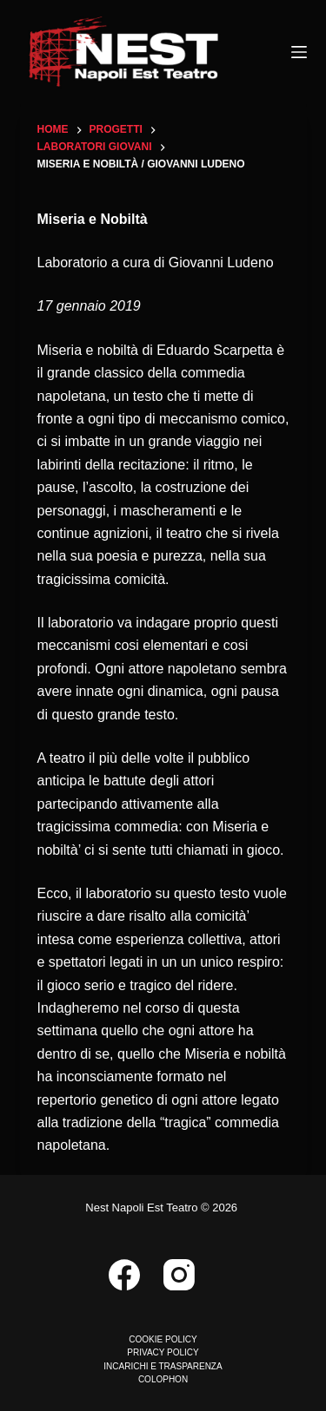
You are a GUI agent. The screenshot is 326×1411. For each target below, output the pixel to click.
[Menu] (299, 52)
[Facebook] (124, 1274)
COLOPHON (163, 1379)
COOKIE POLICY (162, 1339)
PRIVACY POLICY (162, 1352)
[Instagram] (179, 1274)
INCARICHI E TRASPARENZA (162, 1366)
